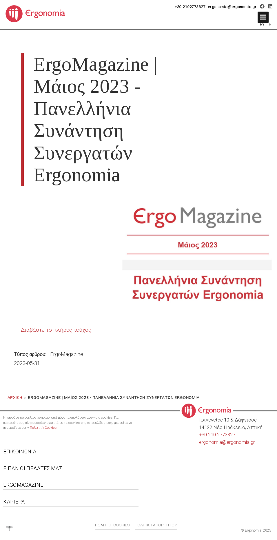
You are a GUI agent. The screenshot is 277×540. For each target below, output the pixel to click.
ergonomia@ (213, 442)
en (262, 24)
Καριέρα (14, 502)
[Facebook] (262, 7)
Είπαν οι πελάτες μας (32, 468)
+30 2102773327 (190, 7)
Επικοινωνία (19, 451)
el (270, 24)
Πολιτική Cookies (43, 428)
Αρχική (15, 397)
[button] (263, 17)
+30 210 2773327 (217, 434)
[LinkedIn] (270, 7)
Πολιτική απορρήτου (156, 525)
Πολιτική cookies (112, 525)
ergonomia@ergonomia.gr (232, 7)
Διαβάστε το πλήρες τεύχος (56, 329)
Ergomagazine (23, 485)
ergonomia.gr (241, 442)
